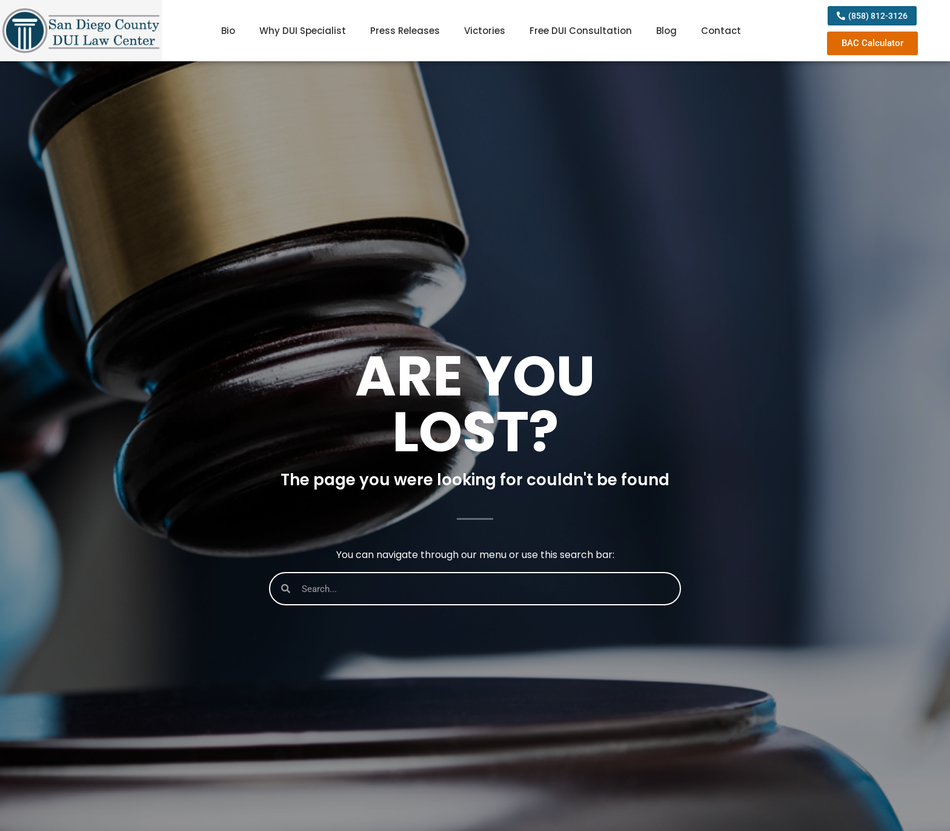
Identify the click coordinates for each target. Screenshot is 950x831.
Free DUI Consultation (581, 30)
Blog (666, 30)
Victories (484, 30)
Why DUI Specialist (302, 30)
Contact (721, 30)
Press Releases (405, 30)
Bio (228, 30)
